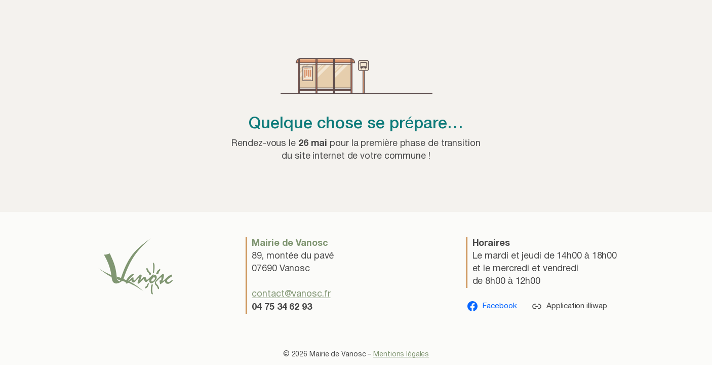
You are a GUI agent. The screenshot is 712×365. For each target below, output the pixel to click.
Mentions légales (401, 354)
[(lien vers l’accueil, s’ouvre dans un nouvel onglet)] (136, 266)
